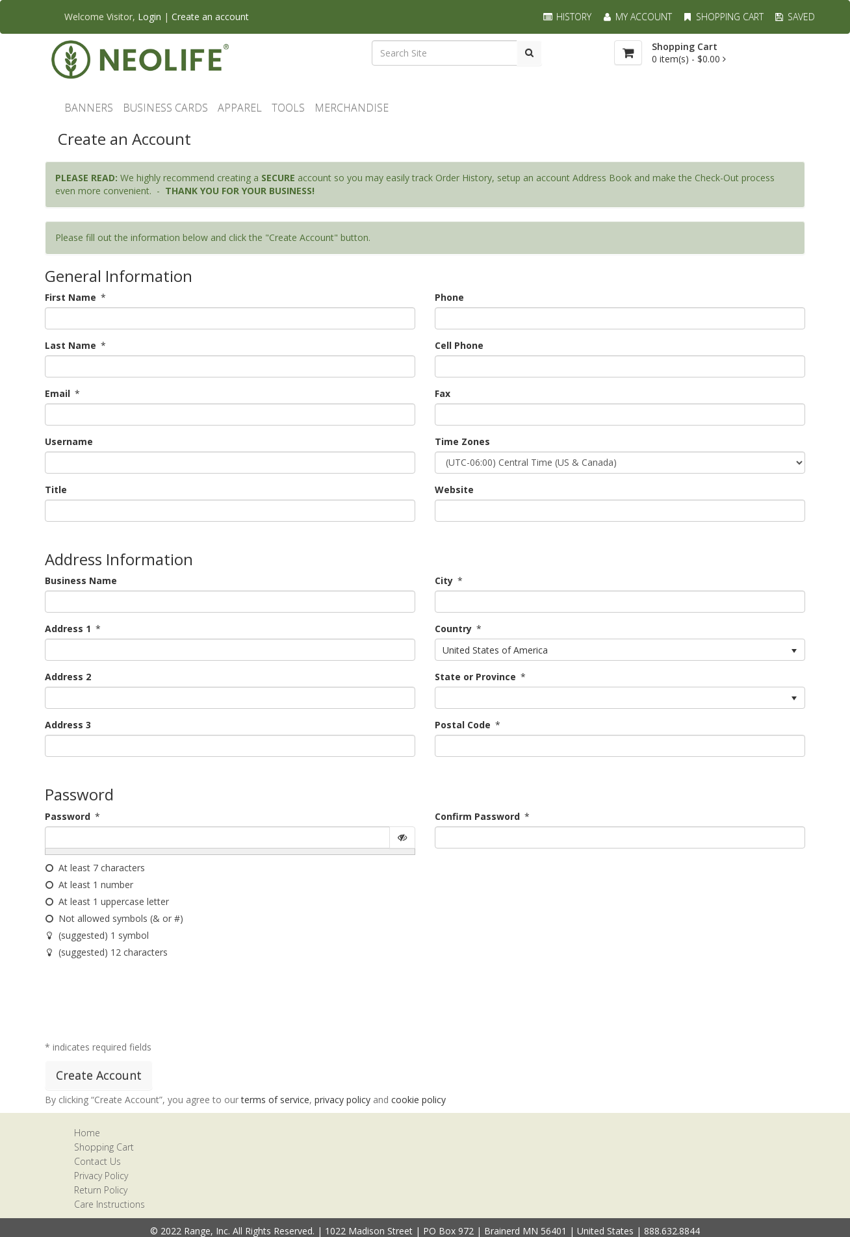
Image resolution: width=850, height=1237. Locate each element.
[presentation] (143, 1002)
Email (57, 393)
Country (453, 628)
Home (87, 1133)
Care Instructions (109, 1204)
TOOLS (288, 108)
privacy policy (342, 1099)
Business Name (81, 580)
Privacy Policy (101, 1175)
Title (56, 489)
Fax (442, 393)
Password (67, 816)
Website (454, 489)
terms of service (275, 1099)
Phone (449, 297)
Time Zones (462, 441)
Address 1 (68, 628)
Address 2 (68, 676)
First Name (70, 297)
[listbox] (620, 650)
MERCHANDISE (352, 108)
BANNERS (88, 108)
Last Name (70, 345)
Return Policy (100, 1190)
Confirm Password (477, 816)
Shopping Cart (723, 16)
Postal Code (463, 725)
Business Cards (165, 108)
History (566, 16)
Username (69, 441)
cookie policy (418, 1099)
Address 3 (68, 725)
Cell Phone (459, 345)
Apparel (240, 108)
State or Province (475, 676)
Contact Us (97, 1161)
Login (149, 16)
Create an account (210, 16)
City (444, 580)
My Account (636, 16)
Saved (794, 16)
